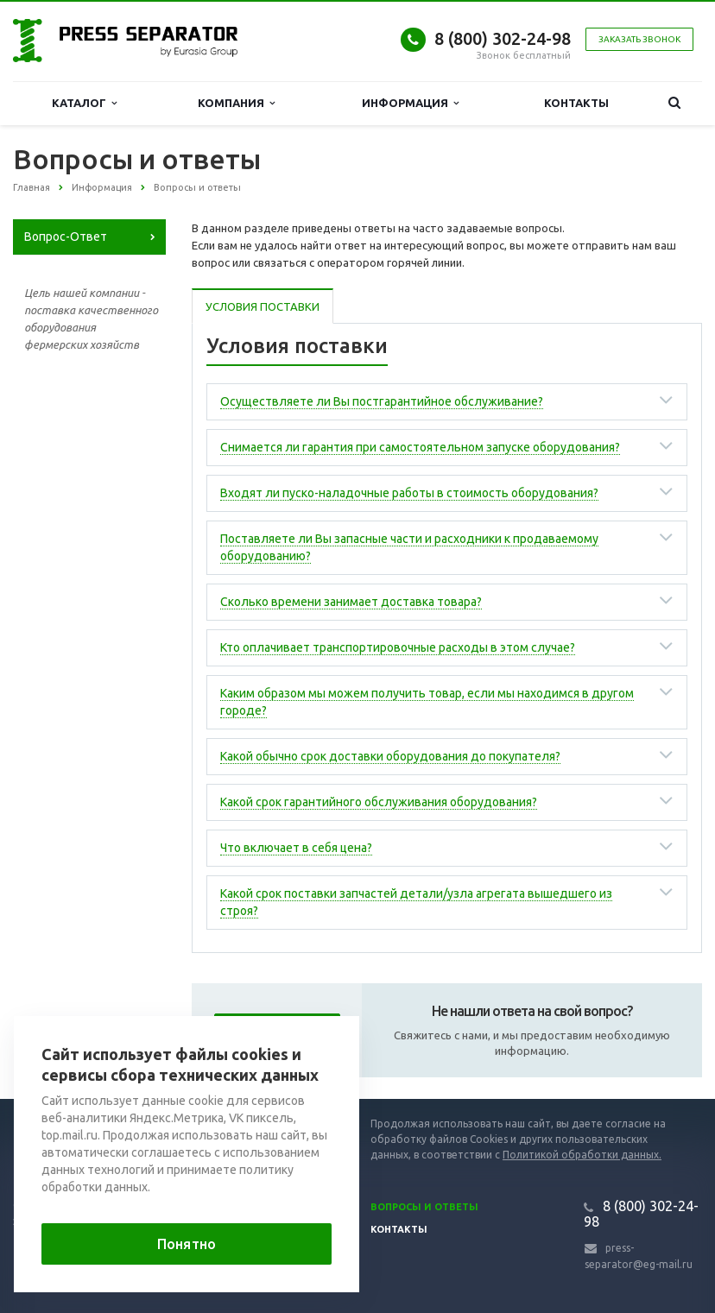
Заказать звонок (639, 39)
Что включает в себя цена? (296, 848)
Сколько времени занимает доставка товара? (351, 602)
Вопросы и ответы (424, 1207)
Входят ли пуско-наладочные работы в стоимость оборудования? (409, 493)
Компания (236, 103)
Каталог (84, 103)
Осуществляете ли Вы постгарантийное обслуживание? (381, 401)
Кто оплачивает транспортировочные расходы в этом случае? (397, 647)
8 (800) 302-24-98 (502, 38)
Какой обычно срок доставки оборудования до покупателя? (390, 756)
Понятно (186, 1244)
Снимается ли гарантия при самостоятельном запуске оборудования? (420, 447)
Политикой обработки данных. (582, 1154)
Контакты (576, 103)
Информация (410, 103)
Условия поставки (263, 306)
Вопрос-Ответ (65, 236)
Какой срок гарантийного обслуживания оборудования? (378, 802)
